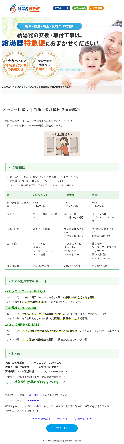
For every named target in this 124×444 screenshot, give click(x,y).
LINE (29, 395)
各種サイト (40, 395)
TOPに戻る (62, 428)
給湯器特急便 (61, 441)
